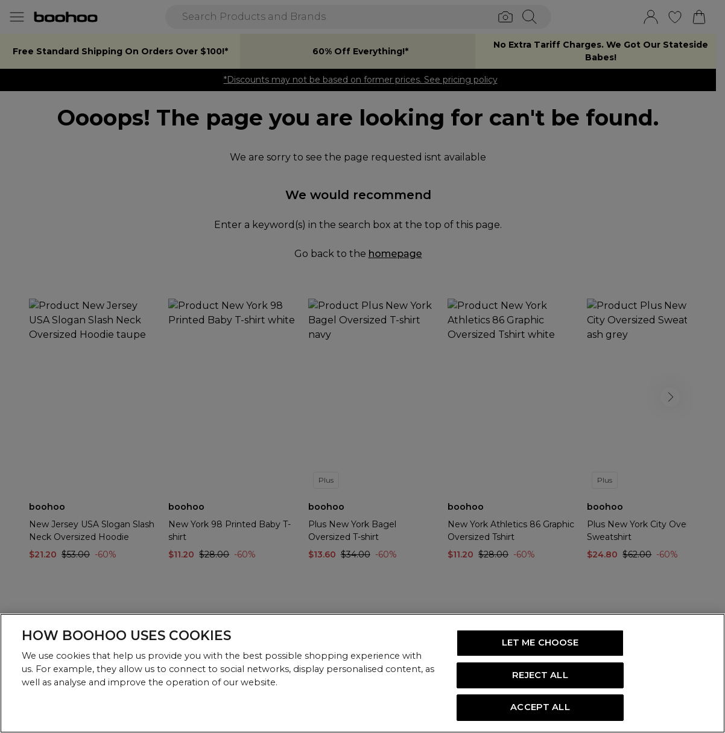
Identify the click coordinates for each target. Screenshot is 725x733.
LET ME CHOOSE (540, 642)
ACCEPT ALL (539, 707)
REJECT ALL (540, 675)
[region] (362, 673)
